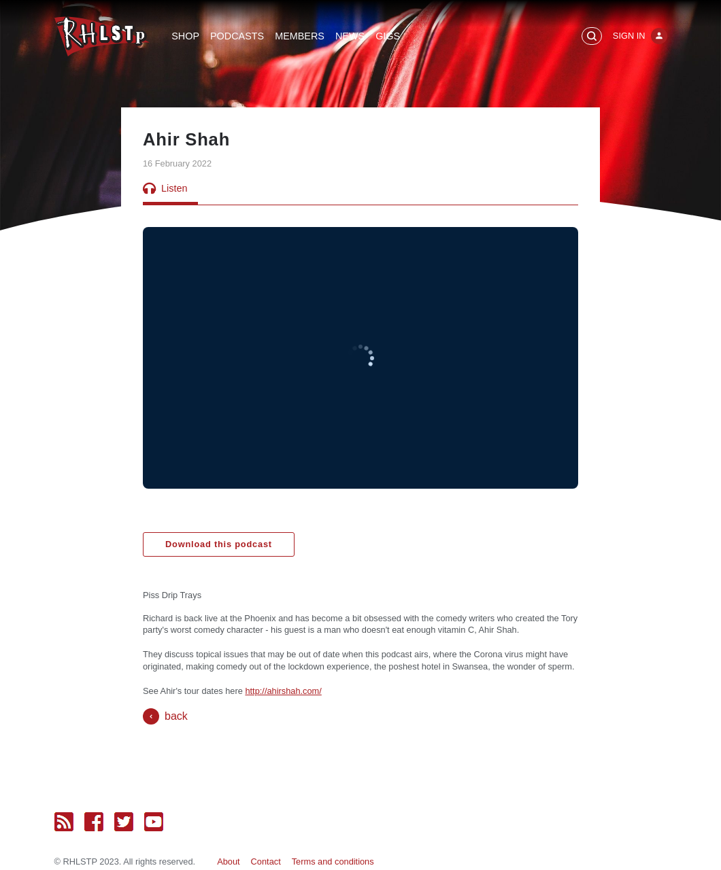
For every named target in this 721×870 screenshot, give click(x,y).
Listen (165, 188)
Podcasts (237, 36)
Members (299, 36)
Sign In (629, 36)
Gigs (387, 36)
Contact (266, 861)
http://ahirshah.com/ (283, 691)
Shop (185, 36)
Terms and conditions (333, 861)
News (350, 36)
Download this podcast (218, 544)
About (228, 861)
